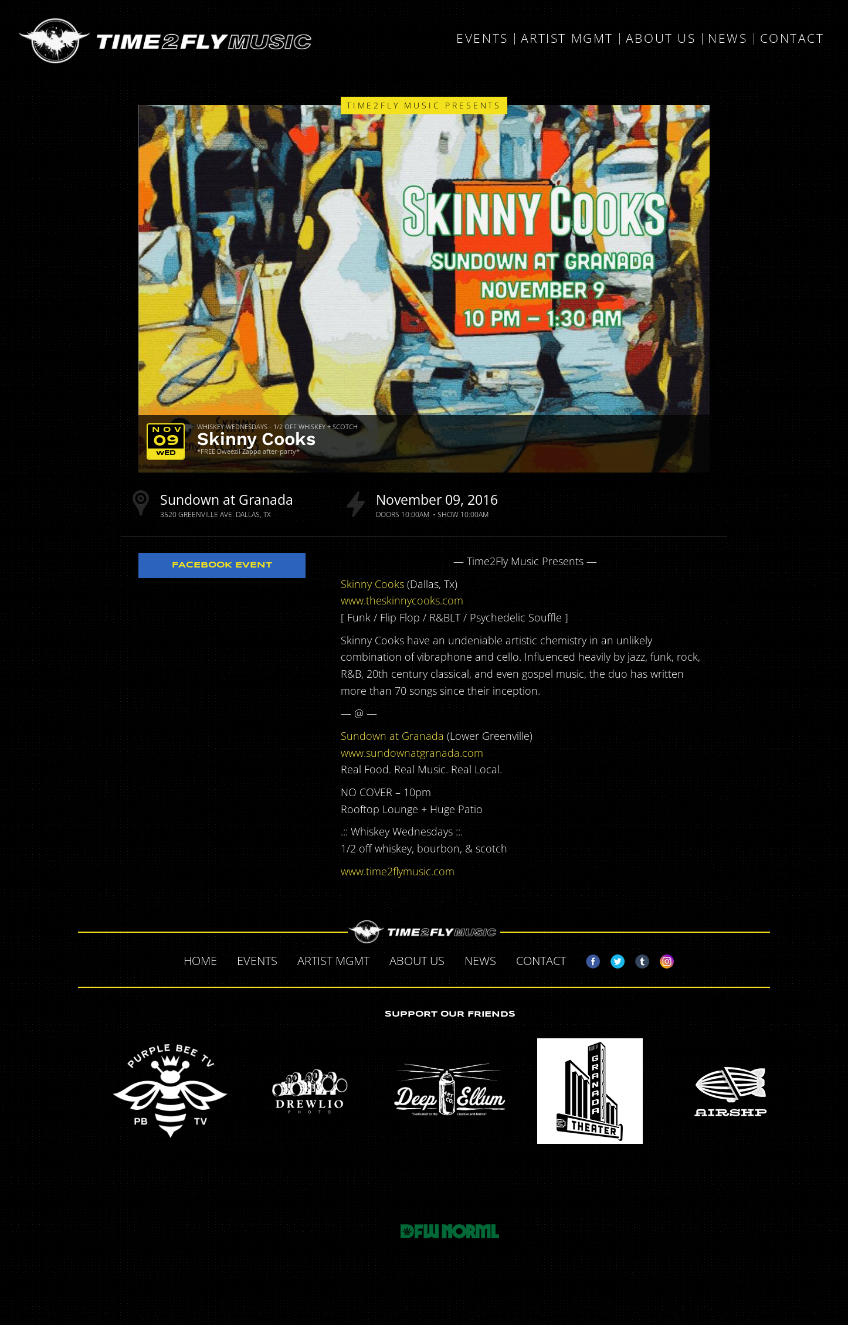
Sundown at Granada (226, 499)
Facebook (588, 959)
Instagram (662, 959)
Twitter (613, 959)
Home (200, 961)
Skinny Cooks (256, 438)
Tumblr (637, 959)
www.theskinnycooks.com (402, 600)
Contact (792, 38)
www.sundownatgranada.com (412, 753)
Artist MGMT (567, 38)
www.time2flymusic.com (397, 871)
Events (482, 38)
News (727, 38)
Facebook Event (222, 565)
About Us (661, 38)
